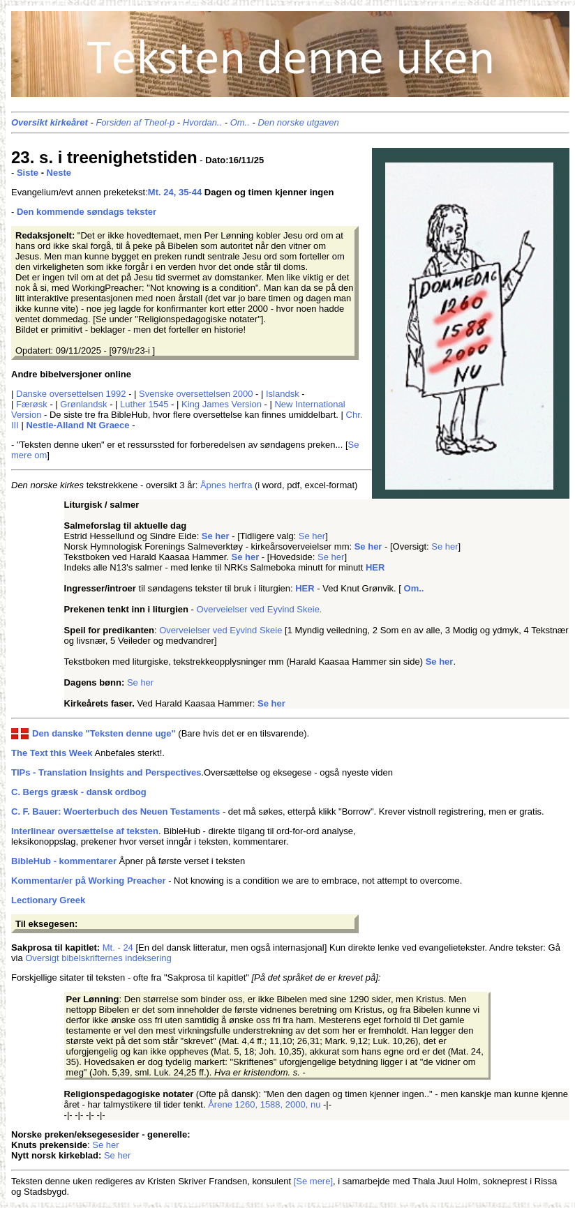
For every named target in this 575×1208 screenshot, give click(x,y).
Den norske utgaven (297, 122)
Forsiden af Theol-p (135, 122)
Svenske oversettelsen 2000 (196, 393)
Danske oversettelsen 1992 (71, 393)
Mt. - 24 (118, 947)
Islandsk (282, 393)
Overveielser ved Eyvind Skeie (222, 630)
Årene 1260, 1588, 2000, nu (264, 1104)
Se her (312, 536)
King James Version (221, 404)
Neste (59, 172)
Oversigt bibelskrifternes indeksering (98, 958)
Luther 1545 (144, 404)
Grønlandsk (83, 404)
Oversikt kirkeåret (49, 122)
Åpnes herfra (226, 485)
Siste (27, 172)
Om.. (240, 122)
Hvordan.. (202, 122)
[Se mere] (313, 1181)
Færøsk (31, 404)
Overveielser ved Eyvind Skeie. (259, 609)
